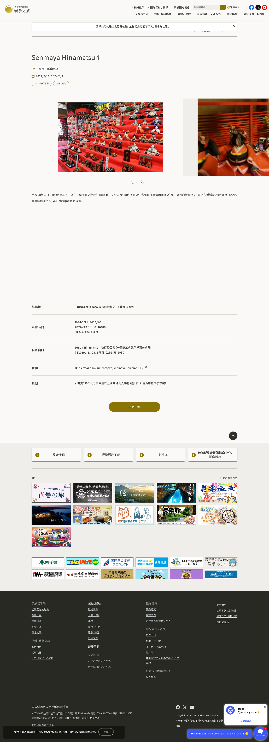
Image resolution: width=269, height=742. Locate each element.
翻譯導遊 (151, 615)
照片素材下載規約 (156, 646)
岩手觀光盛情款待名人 (158, 621)
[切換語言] (237, 7)
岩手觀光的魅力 (40, 609)
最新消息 (249, 14)
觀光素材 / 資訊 (159, 7)
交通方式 (217, 14)
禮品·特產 (93, 632)
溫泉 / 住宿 (94, 626)
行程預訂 (93, 638)
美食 (90, 621)
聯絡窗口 (262, 14)
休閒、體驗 (93, 615)
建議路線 (37, 652)
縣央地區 (37, 615)
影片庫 (149, 652)
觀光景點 (93, 609)
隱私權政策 (223, 622)
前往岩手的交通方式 (99, 661)
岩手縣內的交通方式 (99, 666)
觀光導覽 (234, 14)
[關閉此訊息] (233, 25)
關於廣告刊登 (230, 478)
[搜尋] (223, 7)
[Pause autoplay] (142, 182)
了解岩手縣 (143, 14)
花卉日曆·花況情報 (42, 658)
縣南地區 (37, 621)
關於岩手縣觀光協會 (43, 725)
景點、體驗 (186, 14)
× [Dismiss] (265, 706)
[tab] (132, 182)
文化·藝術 (61, 83)
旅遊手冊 (151, 635)
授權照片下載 (153, 641)
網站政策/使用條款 (227, 616)
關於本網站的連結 (226, 610)
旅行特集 (37, 646)
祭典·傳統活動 (41, 83)
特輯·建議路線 (164, 14)
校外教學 (139, 7)
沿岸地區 (37, 626)
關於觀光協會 (182, 7)
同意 (106, 731)
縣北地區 (37, 632)
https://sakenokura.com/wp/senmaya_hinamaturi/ (110, 368)
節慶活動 (202, 14)
